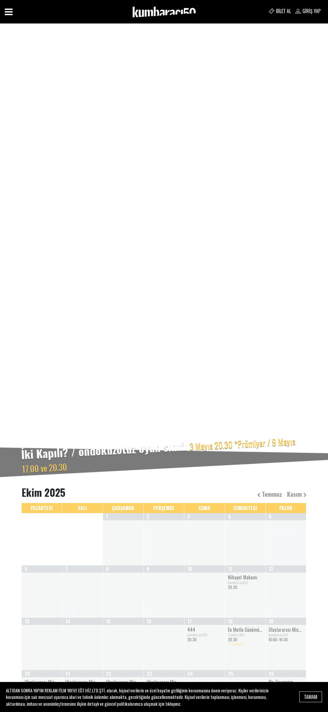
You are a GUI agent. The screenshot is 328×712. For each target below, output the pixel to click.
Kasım (297, 494)
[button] (24, 254)
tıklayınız (172, 703)
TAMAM (310, 696)
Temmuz (269, 494)
